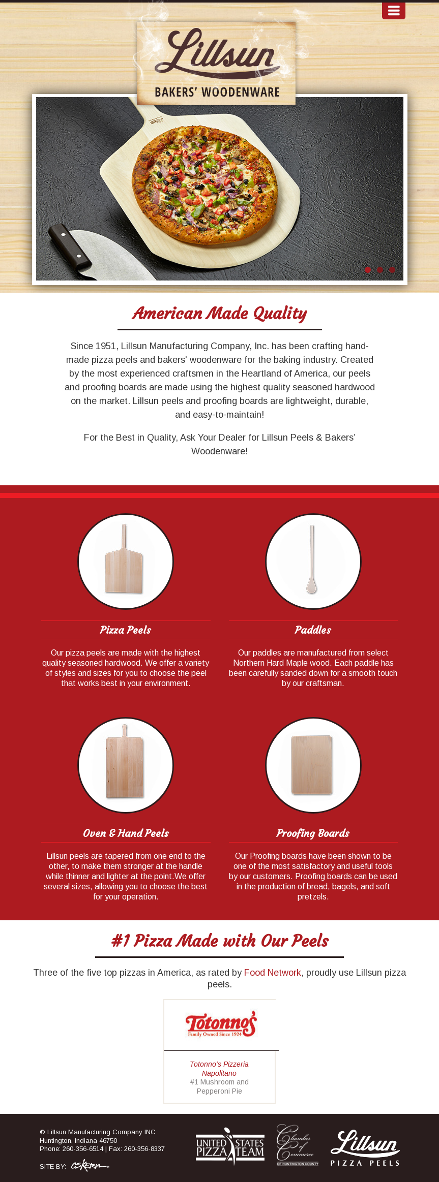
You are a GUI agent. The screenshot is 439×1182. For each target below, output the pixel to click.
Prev (49, 190)
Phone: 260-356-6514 (71, 1149)
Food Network (272, 973)
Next (390, 190)
